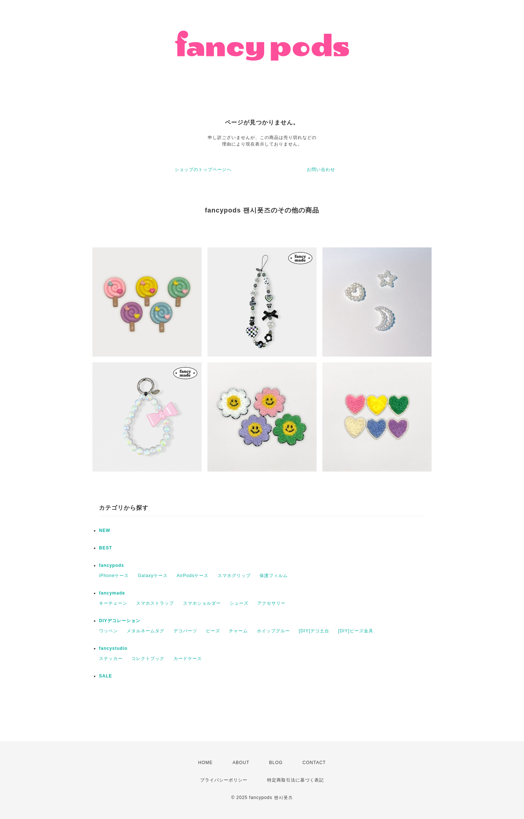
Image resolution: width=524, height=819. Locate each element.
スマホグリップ (234, 575)
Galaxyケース (153, 575)
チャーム (238, 630)
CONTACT (314, 762)
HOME (205, 762)
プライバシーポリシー (223, 780)
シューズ (239, 603)
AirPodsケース (192, 575)
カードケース (188, 658)
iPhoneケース (114, 575)
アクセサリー (271, 603)
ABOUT (241, 762)
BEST (105, 547)
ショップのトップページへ (203, 169)
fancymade (112, 593)
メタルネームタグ (145, 630)
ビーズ (213, 630)
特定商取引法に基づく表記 (295, 780)
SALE (105, 676)
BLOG (276, 762)
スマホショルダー (202, 603)
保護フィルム (273, 575)
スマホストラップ (155, 603)
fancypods (111, 565)
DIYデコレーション (119, 620)
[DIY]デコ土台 (314, 630)
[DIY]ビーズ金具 (355, 630)
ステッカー (111, 658)
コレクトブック (147, 658)
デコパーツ (185, 630)
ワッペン (108, 630)
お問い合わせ (321, 169)
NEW (104, 530)
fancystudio (113, 648)
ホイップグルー (273, 630)
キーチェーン (113, 603)
